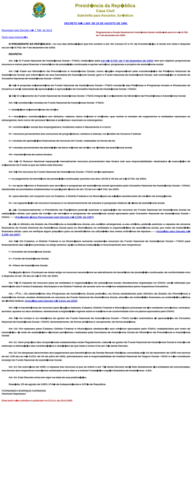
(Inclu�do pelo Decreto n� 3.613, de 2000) (51, 300)
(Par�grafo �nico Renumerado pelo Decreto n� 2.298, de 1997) (54, 217)
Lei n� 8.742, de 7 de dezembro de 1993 (127, 60)
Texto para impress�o (15, 37)
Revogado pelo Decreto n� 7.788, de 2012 (27, 30)
